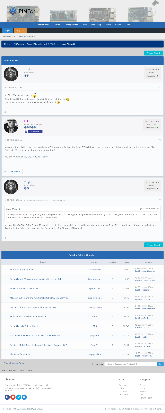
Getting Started (71, 24)
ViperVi (94, 345)
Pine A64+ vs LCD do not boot (23, 326)
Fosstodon (123, 394)
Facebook (123, 385)
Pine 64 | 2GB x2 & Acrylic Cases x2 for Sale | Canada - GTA (38, 345)
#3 (159, 200)
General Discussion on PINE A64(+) (41, 44)
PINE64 (7, 44)
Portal (108, 24)
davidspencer (94, 269)
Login (7, 30)
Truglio (28, 69)
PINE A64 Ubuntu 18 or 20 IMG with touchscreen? (33, 307)
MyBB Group (36, 408)
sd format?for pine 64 (19, 354)
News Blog (96, 24)
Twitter (44, 156)
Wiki (85, 24)
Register (20, 30)
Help (128, 24)
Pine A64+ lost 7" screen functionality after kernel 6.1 (35, 279)
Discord (32, 156)
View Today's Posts (27, 36)
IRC (25, 156)
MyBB (16, 408)
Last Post (139, 271)
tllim (146, 337)
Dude (94, 316)
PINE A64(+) (19, 44)
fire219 (158, 408)
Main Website (44, 24)
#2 (159, 140)
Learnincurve (94, 279)
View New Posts (9, 36)
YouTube (123, 391)
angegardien (94, 354)
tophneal (148, 290)
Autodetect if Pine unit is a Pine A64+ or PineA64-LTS (34, 335)
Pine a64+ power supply (21, 269)
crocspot (148, 299)
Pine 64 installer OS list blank (23, 288)
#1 (159, 87)
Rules (57, 24)
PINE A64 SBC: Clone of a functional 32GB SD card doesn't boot (39, 297)
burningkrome (95, 297)
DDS (95, 326)
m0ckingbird (127, 408)
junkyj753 (148, 355)
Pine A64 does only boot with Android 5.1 (29, 316)
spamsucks (94, 288)
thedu (146, 327)
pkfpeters (94, 335)
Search (118, 24)
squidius (147, 346)
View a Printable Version (14, 363)
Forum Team (146, 397)
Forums (143, 385)
